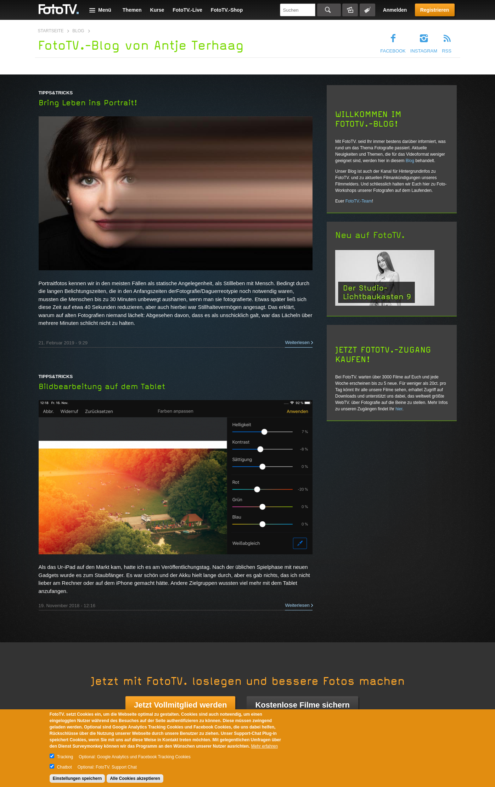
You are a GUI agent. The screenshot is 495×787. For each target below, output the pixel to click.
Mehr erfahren (264, 746)
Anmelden (395, 10)
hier (398, 408)
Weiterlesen (297, 342)
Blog (78, 30)
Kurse (157, 10)
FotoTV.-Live (187, 10)
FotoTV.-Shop (227, 10)
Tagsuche (367, 10)
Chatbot (64, 767)
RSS (446, 51)
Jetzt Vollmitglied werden (180, 704)
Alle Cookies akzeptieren (135, 778)
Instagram (423, 51)
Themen (132, 10)
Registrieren (434, 10)
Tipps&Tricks (56, 92)
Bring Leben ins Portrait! (88, 102)
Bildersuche (350, 10)
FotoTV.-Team (358, 201)
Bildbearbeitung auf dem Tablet (102, 386)
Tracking (65, 756)
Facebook (393, 51)
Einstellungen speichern (77, 778)
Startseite (51, 30)
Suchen (329, 10)
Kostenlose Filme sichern (302, 704)
